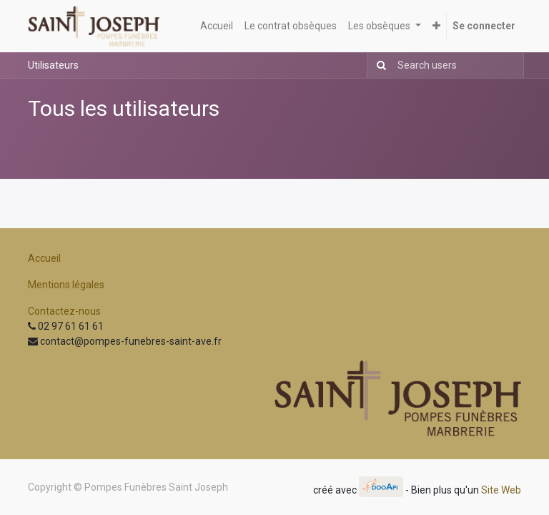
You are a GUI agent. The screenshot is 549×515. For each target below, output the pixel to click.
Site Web (501, 490)
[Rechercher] (378, 65)
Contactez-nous (64, 311)
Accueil (44, 258)
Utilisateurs (53, 65)
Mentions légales (66, 284)
